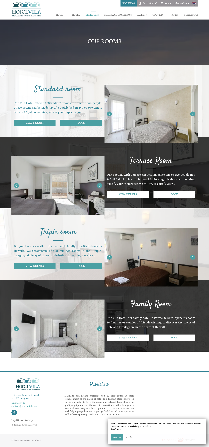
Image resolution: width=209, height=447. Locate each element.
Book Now (128, 3)
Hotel (76, 14)
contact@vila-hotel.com (177, 3)
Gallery (142, 14)
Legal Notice (17, 420)
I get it (117, 437)
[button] (194, 3)
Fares (174, 14)
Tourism (158, 14)
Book (81, 122)
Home (59, 14)
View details (35, 122)
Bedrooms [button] (93, 14)
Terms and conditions (118, 14)
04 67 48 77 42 (150, 3)
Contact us (191, 14)
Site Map (29, 420)
